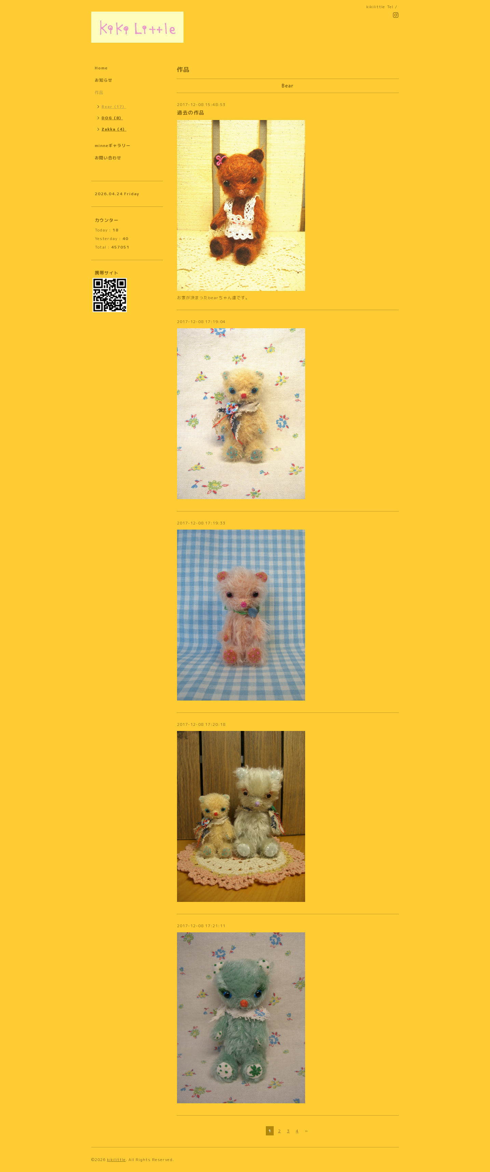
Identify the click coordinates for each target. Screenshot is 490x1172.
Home (101, 68)
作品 (99, 92)
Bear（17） (113, 106)
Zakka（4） (113, 129)
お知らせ (103, 80)
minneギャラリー (113, 145)
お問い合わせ (108, 158)
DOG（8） (112, 118)
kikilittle (116, 1159)
